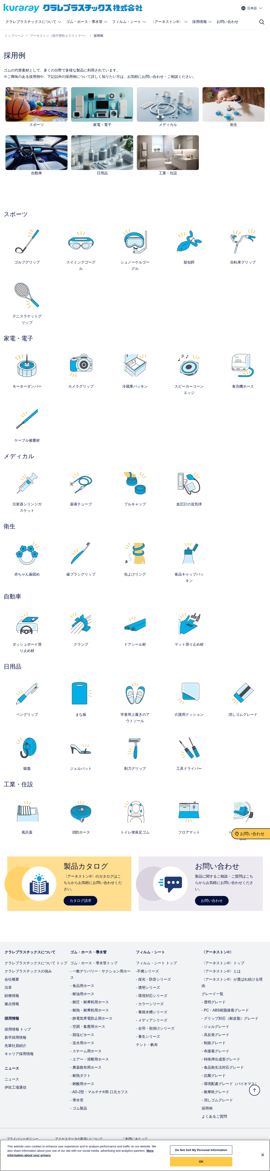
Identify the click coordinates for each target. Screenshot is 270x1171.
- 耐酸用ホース (82, 1084)
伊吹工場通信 (15, 1087)
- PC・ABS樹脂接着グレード (225, 1010)
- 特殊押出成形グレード (221, 1059)
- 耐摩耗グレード (215, 1092)
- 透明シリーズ (148, 987)
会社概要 (12, 979)
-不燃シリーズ (147, 971)
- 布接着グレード (215, 1051)
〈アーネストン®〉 (169, 22)
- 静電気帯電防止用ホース (91, 1018)
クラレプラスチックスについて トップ (36, 963)
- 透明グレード (214, 1002)
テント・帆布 (147, 1045)
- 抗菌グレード (214, 1076)
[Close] (263, 1157)
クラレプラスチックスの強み (28, 971)
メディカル (168, 125)
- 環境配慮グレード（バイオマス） (230, 1084)
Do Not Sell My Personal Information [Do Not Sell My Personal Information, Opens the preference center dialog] (201, 1152)
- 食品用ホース (82, 986)
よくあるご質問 (214, 1116)
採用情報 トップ (18, 1029)
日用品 (102, 173)
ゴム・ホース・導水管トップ (94, 963)
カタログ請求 (80, 901)
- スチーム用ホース (86, 1051)
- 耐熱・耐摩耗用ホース (89, 1010)
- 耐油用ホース (82, 994)
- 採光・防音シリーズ (153, 979)
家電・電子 (102, 125)
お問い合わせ (227, 22)
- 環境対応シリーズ (151, 996)
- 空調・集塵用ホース (87, 1026)
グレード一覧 (212, 994)
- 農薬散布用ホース (86, 1067)
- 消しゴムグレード (217, 1100)
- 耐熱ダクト (80, 1076)
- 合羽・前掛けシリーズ (155, 1028)
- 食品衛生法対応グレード (223, 1067)
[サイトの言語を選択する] (252, 8)
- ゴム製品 (78, 1108)
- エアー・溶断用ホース (89, 1059)
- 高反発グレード (215, 1035)
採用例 (207, 1108)
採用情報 (202, 22)
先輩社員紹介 (15, 1046)
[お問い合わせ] (250, 833)
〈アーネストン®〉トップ (223, 963)
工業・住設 (168, 173)
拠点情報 (12, 1004)
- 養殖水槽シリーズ (151, 1012)
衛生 (233, 125)
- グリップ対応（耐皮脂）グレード (230, 1018)
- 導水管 (76, 1100)
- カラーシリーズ (150, 1004)
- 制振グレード (214, 1043)
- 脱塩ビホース (82, 1035)
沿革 (8, 987)
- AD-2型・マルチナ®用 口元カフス (99, 1092)
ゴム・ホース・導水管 (87, 22)
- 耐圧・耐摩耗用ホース (89, 1002)
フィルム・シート (129, 22)
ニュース (12, 1079)
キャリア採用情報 (19, 1054)
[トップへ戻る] (254, 1090)
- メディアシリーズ (151, 1020)
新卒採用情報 (15, 1037)
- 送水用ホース (82, 1043)
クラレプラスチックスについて (33, 22)
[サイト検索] (261, 22)
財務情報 (12, 996)
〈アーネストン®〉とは (221, 971)
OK (201, 1164)
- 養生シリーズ (148, 1036)
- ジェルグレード (215, 1026)
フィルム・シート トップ (156, 963)
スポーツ (36, 125)
